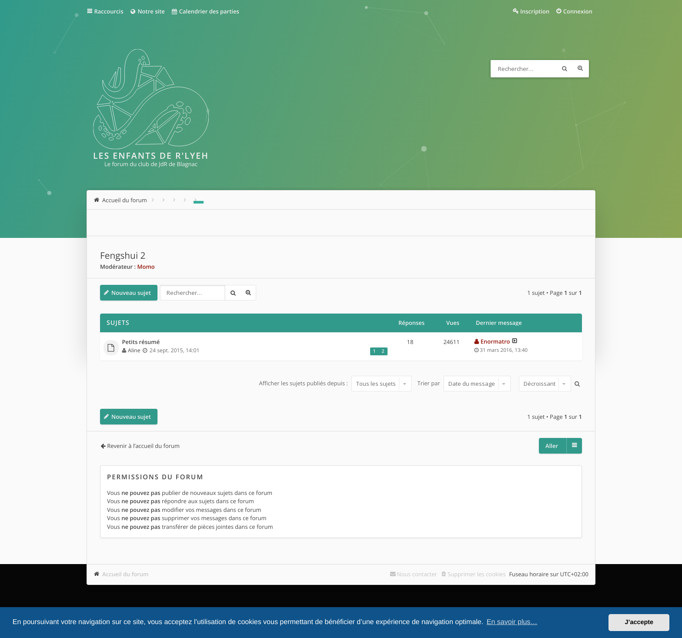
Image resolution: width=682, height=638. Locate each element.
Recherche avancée (580, 69)
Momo (145, 267)
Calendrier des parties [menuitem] (205, 11)
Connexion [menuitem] (577, 11)
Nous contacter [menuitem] (417, 574)
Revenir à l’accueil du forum (143, 446)
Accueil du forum (125, 574)
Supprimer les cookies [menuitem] (476, 574)
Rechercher (564, 69)
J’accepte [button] (639, 622)
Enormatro (495, 341)
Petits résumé (141, 342)
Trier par (464, 383)
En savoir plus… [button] (512, 622)
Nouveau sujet (131, 293)
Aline (134, 350)
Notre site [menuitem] (146, 11)
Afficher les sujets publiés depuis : (335, 383)
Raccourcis (109, 11)
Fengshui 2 (122, 256)
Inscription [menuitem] (534, 11)
